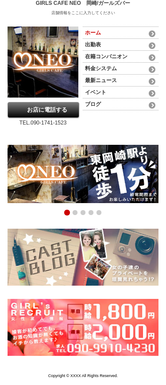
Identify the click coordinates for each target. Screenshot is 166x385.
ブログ (93, 104)
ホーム (93, 33)
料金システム (101, 68)
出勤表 (93, 45)
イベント (95, 92)
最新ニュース (101, 80)
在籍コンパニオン (106, 56)
